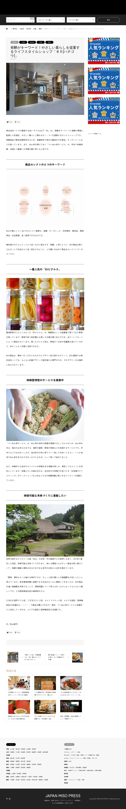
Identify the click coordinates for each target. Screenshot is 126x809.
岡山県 (18, 749)
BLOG (118, 4)
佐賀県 (12, 752)
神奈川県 (34, 780)
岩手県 (23, 764)
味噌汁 (89, 758)
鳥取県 (34, 749)
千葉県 (12, 780)
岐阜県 (18, 767)
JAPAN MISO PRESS (62, 795)
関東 (49, 42)
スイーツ (78, 758)
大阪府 (23, 42)
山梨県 (13, 773)
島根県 (23, 749)
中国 (7, 749)
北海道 (8, 755)
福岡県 (34, 752)
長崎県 (39, 752)
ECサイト (26, 605)
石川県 (18, 758)
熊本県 (28, 752)
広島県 (28, 749)
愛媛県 (18, 761)
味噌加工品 (91, 755)
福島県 (28, 764)
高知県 (28, 761)
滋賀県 (41, 776)
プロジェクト (72, 780)
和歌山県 (23, 776)
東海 (7, 767)
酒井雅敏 (78, 767)
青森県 (39, 764)
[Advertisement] (104, 158)
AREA (86, 4)
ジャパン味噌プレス (94, 134)
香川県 (23, 761)
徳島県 (12, 761)
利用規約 (77, 800)
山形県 (18, 764)
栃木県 (28, 780)
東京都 (32, 42)
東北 (7, 764)
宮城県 (12, 764)
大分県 (18, 752)
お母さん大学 (69, 803)
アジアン (72, 758)
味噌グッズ (83, 755)
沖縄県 (8, 770)
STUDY (96, 4)
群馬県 (41, 780)
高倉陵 (84, 767)
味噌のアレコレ (72, 770)
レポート (73, 752)
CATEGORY (75, 4)
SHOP (118, 11)
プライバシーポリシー (66, 800)
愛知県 (23, 767)
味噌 (77, 755)
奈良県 (35, 776)
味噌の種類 (98, 770)
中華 (84, 758)
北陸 (7, 758)
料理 (83, 780)
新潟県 (19, 773)
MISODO (72, 767)
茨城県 (46, 780)
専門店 (14, 42)
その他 (73, 755)
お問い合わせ (55, 800)
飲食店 (66, 783)
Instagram (9, 798)
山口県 (12, 749)
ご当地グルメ (68, 749)
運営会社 (47, 800)
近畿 (40, 42)
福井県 (23, 758)
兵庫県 (18, 776)
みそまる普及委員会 (57, 803)
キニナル (66, 755)
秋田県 (34, 764)
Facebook (7, 798)
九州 (7, 752)
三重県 (12, 767)
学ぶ (65, 770)
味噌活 (66, 767)
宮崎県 (23, 752)
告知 (79, 752)
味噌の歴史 (90, 770)
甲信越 (8, 773)
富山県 (12, 758)
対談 (79, 780)
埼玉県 (18, 780)
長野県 (24, 773)
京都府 (12, 776)
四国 (7, 761)
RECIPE (107, 4)
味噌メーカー (68, 761)
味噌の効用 (82, 770)
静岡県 (28, 767)
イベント (66, 752)
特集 (65, 780)
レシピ (66, 758)
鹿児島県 (45, 752)
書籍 (97, 755)
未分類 (66, 776)
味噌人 (66, 764)
